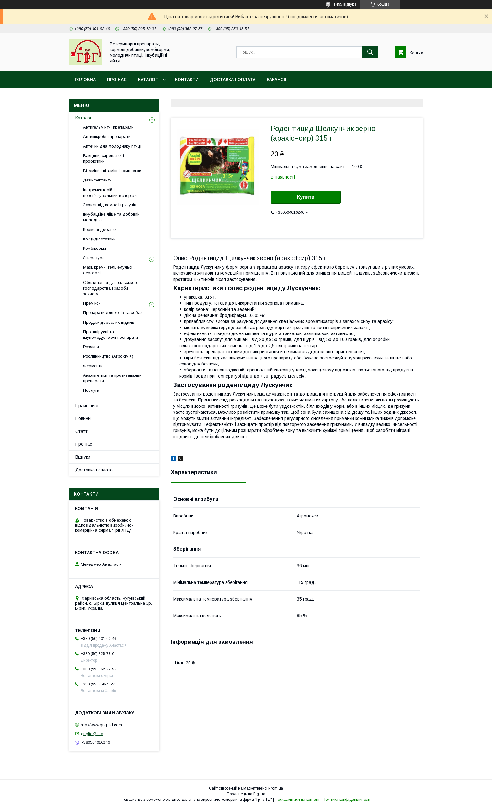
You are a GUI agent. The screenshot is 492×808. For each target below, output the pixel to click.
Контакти (187, 79)
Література (94, 257)
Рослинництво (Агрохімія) (108, 356)
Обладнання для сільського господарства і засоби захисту (111, 288)
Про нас (117, 79)
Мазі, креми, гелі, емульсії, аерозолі (109, 270)
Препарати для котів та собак (112, 312)
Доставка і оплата (232, 79)
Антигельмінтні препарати (108, 127)
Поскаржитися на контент (297, 799)
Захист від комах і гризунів (109, 204)
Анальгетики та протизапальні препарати (112, 378)
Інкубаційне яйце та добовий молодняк (111, 217)
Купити (306, 197)
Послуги (91, 390)
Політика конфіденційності (346, 799)
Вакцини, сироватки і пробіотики (103, 158)
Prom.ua (275, 788)
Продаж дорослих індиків (108, 322)
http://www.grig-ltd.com (101, 724)
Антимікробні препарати (107, 136)
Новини (83, 418)
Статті (81, 431)
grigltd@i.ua (92, 733)
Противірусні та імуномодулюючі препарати (110, 334)
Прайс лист (87, 405)
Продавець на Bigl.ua (246, 794)
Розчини (91, 346)
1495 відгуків (345, 4)
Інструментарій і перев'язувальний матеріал (110, 192)
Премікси (92, 303)
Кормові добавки (100, 229)
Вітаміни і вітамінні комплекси (112, 170)
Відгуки (82, 456)
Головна (85, 79)
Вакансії (276, 79)
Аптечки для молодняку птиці (112, 146)
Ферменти (93, 366)
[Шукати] (370, 52)
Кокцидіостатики (99, 239)
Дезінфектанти (97, 180)
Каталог (148, 79)
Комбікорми (94, 248)
